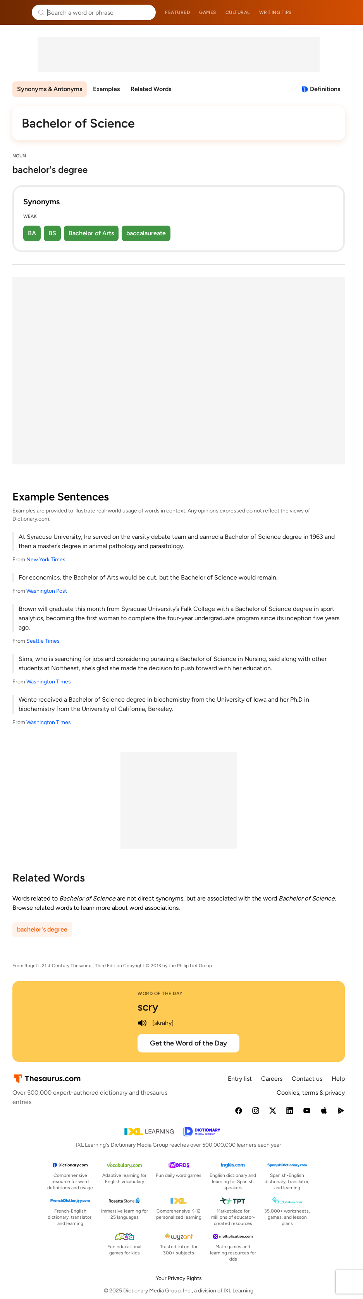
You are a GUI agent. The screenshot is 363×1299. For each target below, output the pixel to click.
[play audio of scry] (142, 1023)
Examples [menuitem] (106, 89)
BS (52, 233)
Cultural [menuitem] (237, 12)
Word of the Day (160, 993)
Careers (271, 1078)
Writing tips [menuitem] (275, 12)
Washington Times (48, 681)
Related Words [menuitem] (151, 89)
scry (148, 1006)
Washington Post (46, 591)
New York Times (45, 559)
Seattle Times (43, 641)
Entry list (240, 1078)
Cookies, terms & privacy (311, 1092)
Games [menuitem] (207, 12)
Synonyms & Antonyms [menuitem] (49, 89)
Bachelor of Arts (91, 233)
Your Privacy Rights (179, 1278)
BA (32, 233)
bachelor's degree (42, 929)
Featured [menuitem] (177, 12)
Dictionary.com (346, 12)
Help (338, 1078)
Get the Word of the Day (188, 1043)
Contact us (307, 1078)
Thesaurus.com (17, 12)
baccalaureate (146, 233)
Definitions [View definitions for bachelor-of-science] (325, 89)
